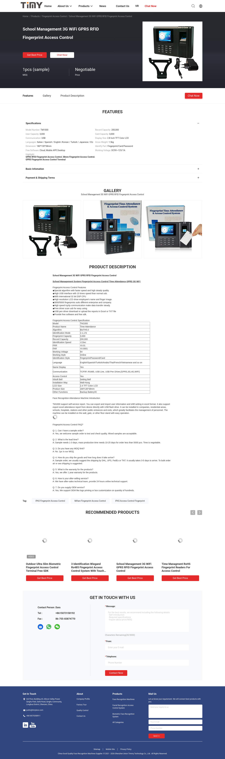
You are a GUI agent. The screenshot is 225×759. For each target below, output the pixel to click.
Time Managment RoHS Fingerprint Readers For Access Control (176, 567)
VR (137, 5)
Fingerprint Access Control (54, 16)
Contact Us (81, 716)
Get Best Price (34, 55)
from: (109, 641)
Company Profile (83, 699)
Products (35, 16)
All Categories (118, 722)
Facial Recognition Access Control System (123, 706)
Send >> (156, 736)
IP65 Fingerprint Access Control (50, 501)
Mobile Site (110, 749)
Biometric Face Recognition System (123, 715)
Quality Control (82, 710)
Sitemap (97, 749)
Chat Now (62, 55)
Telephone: (111, 656)
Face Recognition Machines (124, 699)
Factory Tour (82, 705)
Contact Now (116, 673)
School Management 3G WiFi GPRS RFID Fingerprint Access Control (134, 567)
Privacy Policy (125, 749)
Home (25, 16)
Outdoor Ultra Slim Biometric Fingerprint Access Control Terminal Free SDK (43, 567)
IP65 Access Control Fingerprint (130, 501)
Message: (110, 606)
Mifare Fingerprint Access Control (90, 501)
